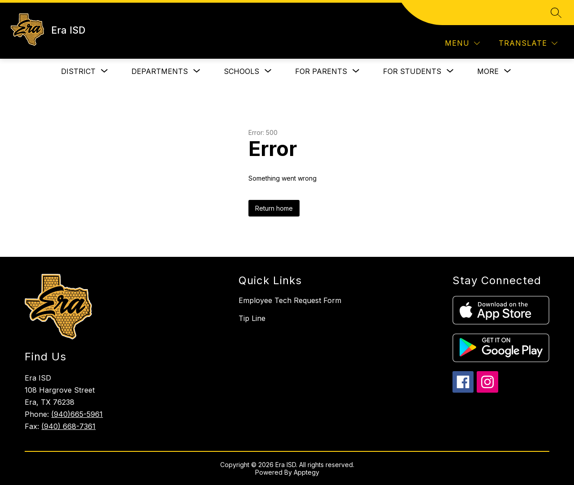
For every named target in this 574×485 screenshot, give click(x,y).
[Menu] (462, 43)
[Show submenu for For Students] (412, 71)
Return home (274, 208)
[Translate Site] (528, 43)
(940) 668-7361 (68, 426)
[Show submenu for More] (488, 71)
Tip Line (252, 318)
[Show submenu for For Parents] (321, 71)
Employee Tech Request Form (290, 300)
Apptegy (306, 472)
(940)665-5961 (77, 414)
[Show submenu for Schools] (241, 71)
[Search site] (556, 12)
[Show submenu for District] (78, 71)
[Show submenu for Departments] (159, 71)
